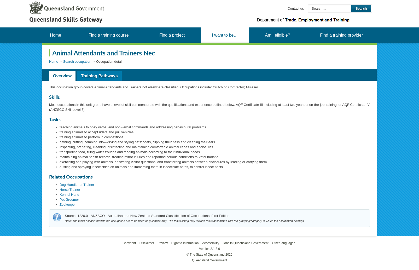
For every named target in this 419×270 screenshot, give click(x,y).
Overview (62, 76)
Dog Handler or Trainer (77, 185)
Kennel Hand (69, 195)
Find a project (172, 35)
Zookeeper (68, 204)
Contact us (296, 8)
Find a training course (109, 35)
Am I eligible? (277, 35)
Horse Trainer (70, 190)
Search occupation (77, 62)
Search (361, 8)
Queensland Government (209, 260)
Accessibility (210, 243)
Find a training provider (341, 35)
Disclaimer (146, 243)
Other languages (283, 243)
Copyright (129, 243)
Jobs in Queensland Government (246, 243)
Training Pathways (99, 76)
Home (55, 35)
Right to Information (185, 243)
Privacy (163, 243)
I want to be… (225, 35)
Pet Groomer (69, 200)
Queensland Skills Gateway (65, 19)
